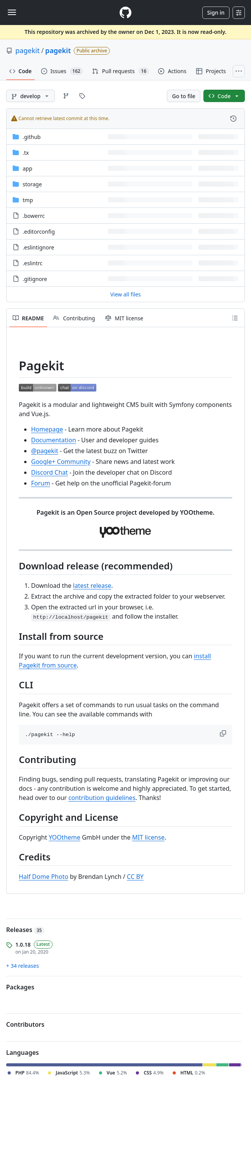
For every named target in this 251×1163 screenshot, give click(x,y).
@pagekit (44, 451)
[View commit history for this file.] (233, 118)
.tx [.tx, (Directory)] (26, 152)
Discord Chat (49, 472)
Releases (25, 929)
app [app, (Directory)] (27, 168)
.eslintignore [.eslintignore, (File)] (38, 247)
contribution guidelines (101, 797)
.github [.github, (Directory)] (32, 137)
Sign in (216, 12)
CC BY (135, 876)
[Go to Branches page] (66, 96)
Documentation (53, 440)
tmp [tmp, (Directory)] (28, 200)
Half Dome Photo (43, 876)
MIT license (148, 837)
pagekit (27, 50)
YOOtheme (64, 837)
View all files (125, 294)
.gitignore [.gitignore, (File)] (35, 279)
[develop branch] (30, 96)
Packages (20, 987)
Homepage (47, 429)
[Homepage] (125, 12)
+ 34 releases (22, 965)
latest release (92, 585)
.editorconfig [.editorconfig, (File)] (39, 231)
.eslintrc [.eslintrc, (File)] (33, 263)
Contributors (25, 1024)
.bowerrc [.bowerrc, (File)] (34, 215)
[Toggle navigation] (12, 12)
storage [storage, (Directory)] (32, 184)
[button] (223, 733)
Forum (40, 483)
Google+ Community (61, 461)
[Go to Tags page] (82, 96)
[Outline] (234, 318)
